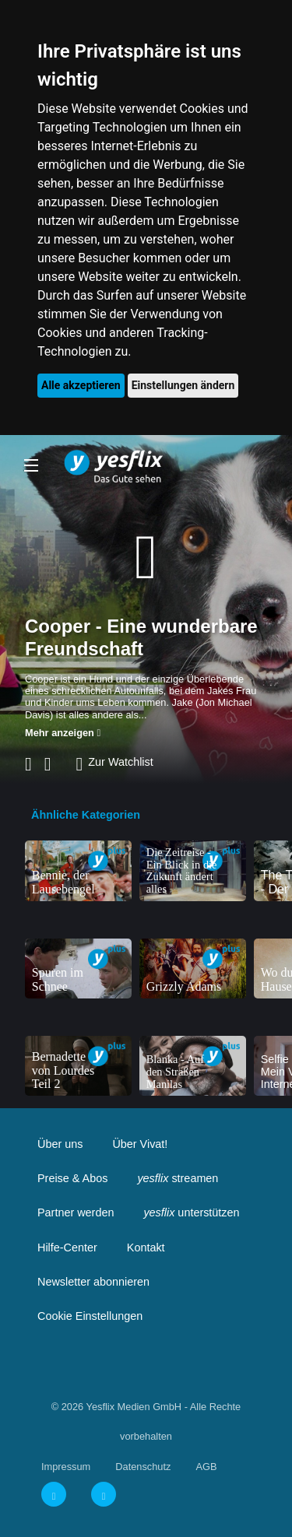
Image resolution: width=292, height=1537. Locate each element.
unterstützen (191, 1212)
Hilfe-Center (67, 1247)
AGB (205, 1466)
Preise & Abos (72, 1178)
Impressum (65, 1466)
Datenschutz (143, 1466)
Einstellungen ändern (183, 385)
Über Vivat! (139, 1144)
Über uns (60, 1144)
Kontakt (146, 1247)
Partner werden (75, 1212)
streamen (177, 1178)
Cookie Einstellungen (89, 1316)
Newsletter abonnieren (93, 1282)
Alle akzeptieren (81, 385)
